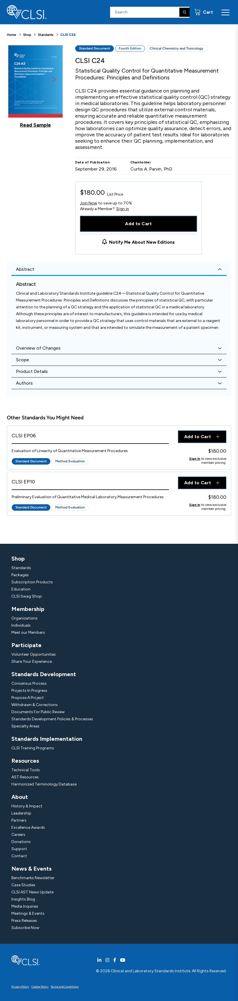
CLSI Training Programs (32, 748)
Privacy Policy (20, 986)
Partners (18, 820)
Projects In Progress (29, 690)
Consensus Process (29, 683)
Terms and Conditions (65, 986)
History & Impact (26, 806)
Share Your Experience (31, 661)
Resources (25, 760)
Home (11, 35)
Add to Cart (138, 223)
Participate (26, 645)
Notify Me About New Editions (142, 242)
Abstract (25, 269)
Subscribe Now (25, 927)
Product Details (32, 371)
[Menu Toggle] (225, 12)
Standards (46, 35)
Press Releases (24, 920)
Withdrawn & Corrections (34, 704)
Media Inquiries (24, 906)
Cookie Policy (39, 986)
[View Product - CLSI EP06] (90, 437)
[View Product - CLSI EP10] (90, 483)
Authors (24, 383)
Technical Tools (25, 770)
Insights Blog (23, 899)
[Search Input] (150, 12)
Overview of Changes (38, 348)
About (19, 796)
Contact (19, 856)
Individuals (21, 625)
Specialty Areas (25, 726)
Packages (20, 575)
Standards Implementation (46, 738)
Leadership (21, 813)
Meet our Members (28, 632)
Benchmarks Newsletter (32, 877)
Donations (21, 841)
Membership (27, 609)
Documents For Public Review (38, 711)
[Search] (184, 12)
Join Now (88, 203)
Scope (22, 359)
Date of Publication (92, 162)
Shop (27, 35)
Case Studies (23, 885)
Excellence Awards (28, 827)
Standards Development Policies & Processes (52, 719)
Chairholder (140, 162)
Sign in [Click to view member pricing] (194, 459)
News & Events (31, 868)
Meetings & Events (27, 913)
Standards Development (43, 674)
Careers (18, 834)
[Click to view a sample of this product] (35, 86)
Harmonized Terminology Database (44, 784)
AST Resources (25, 777)
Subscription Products (32, 582)
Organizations (24, 618)
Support (19, 848)
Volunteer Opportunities (33, 654)
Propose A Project (27, 697)
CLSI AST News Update (32, 892)
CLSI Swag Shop (26, 596)
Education (20, 589)
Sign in (122, 209)
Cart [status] (207, 12)
